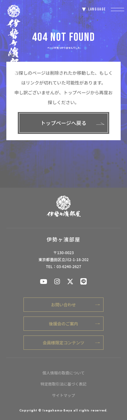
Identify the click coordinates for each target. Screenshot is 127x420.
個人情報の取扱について (64, 372)
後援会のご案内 (74, 324)
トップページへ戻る (72, 123)
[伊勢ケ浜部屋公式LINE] (83, 281)
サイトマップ (63, 395)
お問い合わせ (75, 305)
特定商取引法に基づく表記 (63, 383)
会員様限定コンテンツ (71, 343)
